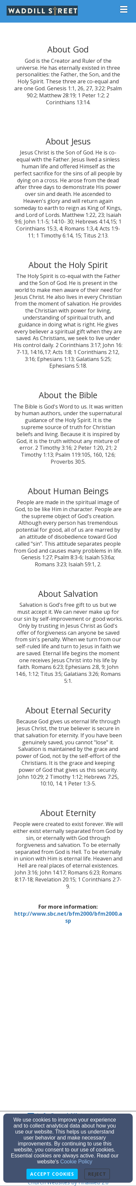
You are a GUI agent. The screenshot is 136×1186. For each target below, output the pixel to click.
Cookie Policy (76, 1161)
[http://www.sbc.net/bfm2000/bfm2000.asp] (68, 917)
